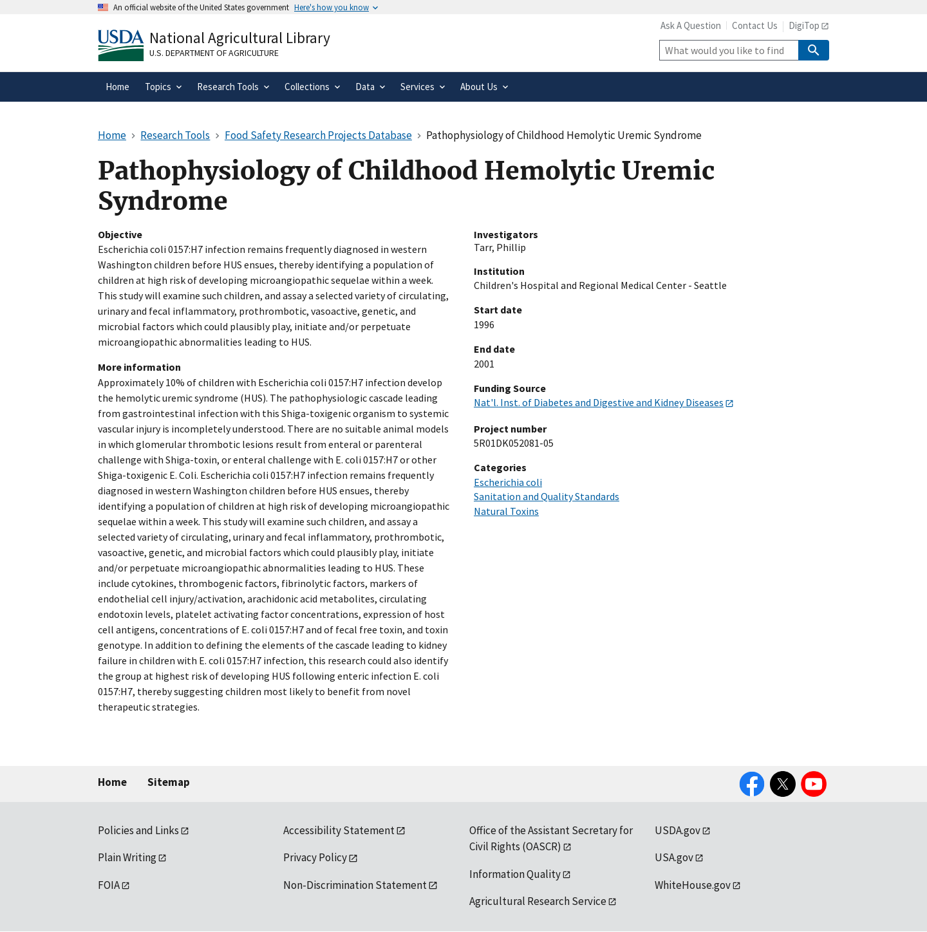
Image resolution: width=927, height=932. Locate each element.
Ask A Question (690, 25)
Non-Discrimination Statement (355, 885)
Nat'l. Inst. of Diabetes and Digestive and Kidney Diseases (599, 402)
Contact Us (755, 25)
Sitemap (168, 782)
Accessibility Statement (339, 830)
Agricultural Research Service (537, 901)
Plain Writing (127, 857)
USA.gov (674, 857)
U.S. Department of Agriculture (214, 53)
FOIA (109, 885)
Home (112, 782)
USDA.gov (677, 830)
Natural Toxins (506, 511)
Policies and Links (138, 830)
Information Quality (515, 874)
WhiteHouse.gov (693, 885)
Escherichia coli (508, 482)
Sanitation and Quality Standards (546, 496)
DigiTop (804, 25)
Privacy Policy (315, 857)
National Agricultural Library (239, 37)
